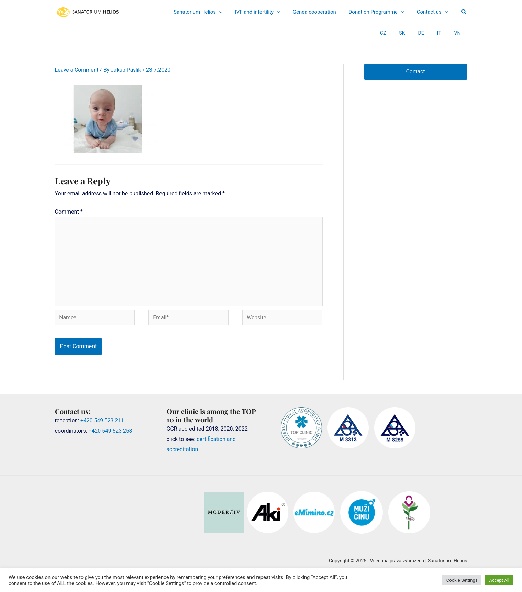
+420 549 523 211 (102, 422)
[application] (245, 12)
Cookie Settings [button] (462, 580)
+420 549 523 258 (111, 432)
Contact (415, 71)
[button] (464, 12)
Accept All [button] (499, 580)
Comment (69, 211)
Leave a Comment (77, 70)
